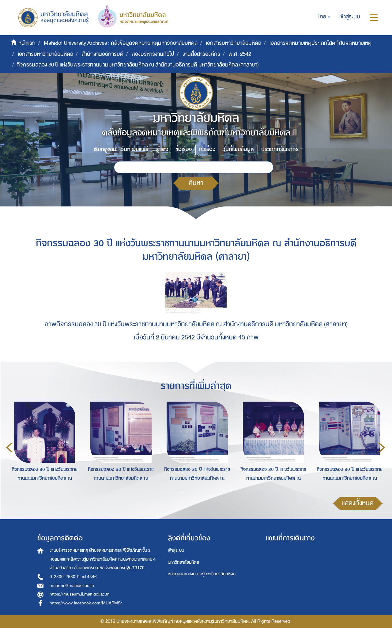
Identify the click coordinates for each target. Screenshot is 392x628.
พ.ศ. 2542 (239, 54)
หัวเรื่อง (207, 149)
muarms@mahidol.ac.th (72, 585)
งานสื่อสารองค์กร (201, 54)
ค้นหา (196, 183)
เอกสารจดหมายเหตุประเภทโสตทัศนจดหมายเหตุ (320, 43)
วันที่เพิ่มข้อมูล (238, 149)
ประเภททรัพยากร (280, 149)
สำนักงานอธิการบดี (102, 54)
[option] (43, 446)
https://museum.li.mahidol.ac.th (80, 594)
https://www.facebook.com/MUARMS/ (86, 603)
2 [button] (191, 492)
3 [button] (200, 492)
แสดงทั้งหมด (358, 503)
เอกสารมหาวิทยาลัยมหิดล (233, 43)
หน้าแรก (27, 43)
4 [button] (209, 492)
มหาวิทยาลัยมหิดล (183, 562)
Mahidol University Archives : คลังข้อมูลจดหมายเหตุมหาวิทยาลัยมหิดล (121, 43)
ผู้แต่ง (162, 149)
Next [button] (381, 447)
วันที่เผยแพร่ (134, 149)
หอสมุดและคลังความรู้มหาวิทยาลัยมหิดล (202, 574)
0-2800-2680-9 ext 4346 (73, 577)
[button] (324, 17)
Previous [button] (9, 447)
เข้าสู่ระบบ (176, 550)
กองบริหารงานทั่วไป (153, 54)
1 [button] (182, 492)
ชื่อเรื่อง (183, 149)
